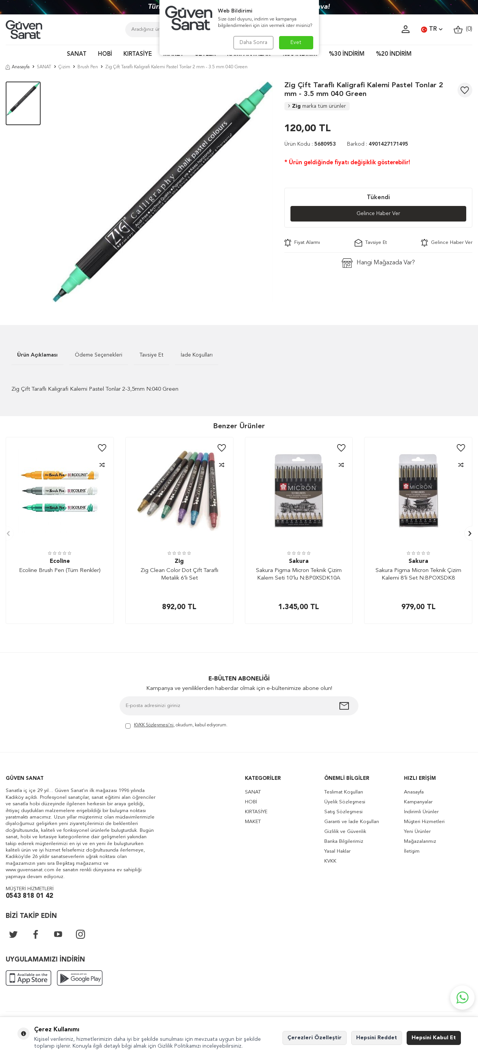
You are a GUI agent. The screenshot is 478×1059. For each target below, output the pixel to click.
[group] (162, 192)
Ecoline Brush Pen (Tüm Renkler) (60, 570)
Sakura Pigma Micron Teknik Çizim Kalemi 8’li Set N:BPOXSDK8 (418, 574)
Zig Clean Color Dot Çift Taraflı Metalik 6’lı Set (179, 574)
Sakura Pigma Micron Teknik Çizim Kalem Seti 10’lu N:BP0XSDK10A (299, 574)
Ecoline (60, 561)
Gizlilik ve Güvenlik (345, 831)
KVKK (330, 861)
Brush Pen (87, 67)
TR (431, 29)
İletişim (412, 851)
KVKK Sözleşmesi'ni (154, 725)
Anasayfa (18, 67)
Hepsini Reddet (376, 1037)
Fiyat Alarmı (302, 243)
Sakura (299, 561)
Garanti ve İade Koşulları (351, 821)
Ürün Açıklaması (37, 355)
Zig (317, 106)
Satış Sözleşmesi (343, 811)
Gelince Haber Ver (378, 213)
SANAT (77, 54)
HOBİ (105, 54)
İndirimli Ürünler (421, 811)
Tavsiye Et (371, 243)
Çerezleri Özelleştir (314, 1037)
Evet (295, 42)
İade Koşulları (197, 355)
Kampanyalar (418, 802)
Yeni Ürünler (417, 831)
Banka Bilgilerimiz (343, 841)
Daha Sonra (253, 42)
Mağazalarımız (420, 841)
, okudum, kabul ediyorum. (176, 726)
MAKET (253, 821)
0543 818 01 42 (29, 896)
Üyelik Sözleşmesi (344, 802)
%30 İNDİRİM (346, 54)
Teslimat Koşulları (343, 792)
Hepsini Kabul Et (434, 1037)
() (463, 29)
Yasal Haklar (337, 851)
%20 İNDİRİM (394, 54)
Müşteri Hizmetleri (424, 821)
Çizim (64, 67)
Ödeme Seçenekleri (98, 355)
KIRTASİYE (137, 54)
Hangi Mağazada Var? (378, 263)
